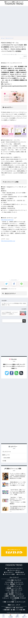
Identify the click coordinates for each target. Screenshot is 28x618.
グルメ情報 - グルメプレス (14, 580)
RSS (21, 375)
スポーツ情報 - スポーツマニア (14, 590)
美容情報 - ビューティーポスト (14, 588)
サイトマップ (21, 574)
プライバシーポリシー (14, 570)
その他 (4, 460)
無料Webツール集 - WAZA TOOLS (14, 607)
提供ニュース (6, 454)
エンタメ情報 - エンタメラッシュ (14, 582)
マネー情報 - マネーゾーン (14, 592)
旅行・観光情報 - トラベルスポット (14, 594)
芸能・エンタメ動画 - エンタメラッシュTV (14, 601)
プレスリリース (12, 288)
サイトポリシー (10, 572)
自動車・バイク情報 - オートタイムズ (14, 596)
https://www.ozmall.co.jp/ (7, 219)
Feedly (16, 375)
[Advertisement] (14, 21)
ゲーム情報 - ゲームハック (14, 586)
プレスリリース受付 (10, 574)
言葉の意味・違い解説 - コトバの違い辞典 (14, 609)
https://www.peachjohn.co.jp (8, 241)
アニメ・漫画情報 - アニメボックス (14, 584)
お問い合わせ (20, 572)
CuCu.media (7, 457)
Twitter (7, 375)
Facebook (11, 375)
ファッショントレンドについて (15, 568)
